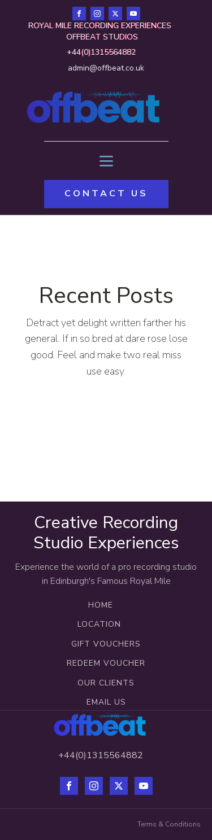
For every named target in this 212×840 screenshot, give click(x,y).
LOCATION (100, 624)
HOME (100, 605)
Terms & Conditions (169, 824)
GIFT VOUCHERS (106, 644)
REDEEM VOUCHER (106, 663)
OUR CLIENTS (106, 683)
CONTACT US (106, 193)
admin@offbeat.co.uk (106, 68)
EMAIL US (106, 702)
